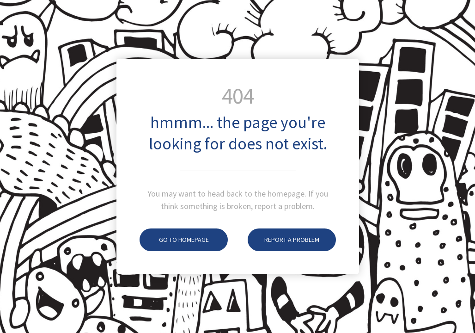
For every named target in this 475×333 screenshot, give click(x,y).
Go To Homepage (174, 239)
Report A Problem (283, 239)
